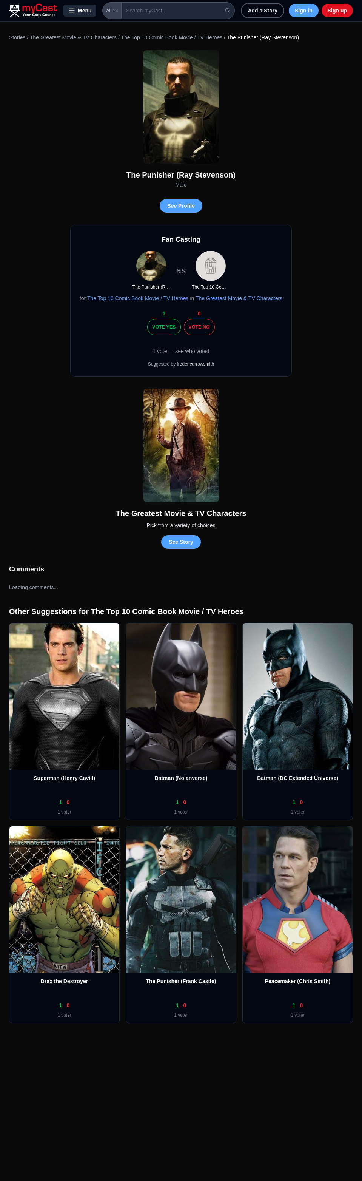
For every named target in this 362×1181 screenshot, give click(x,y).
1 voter (64, 812)
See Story (181, 542)
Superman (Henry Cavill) (64, 778)
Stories (17, 37)
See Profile (180, 206)
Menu (80, 10)
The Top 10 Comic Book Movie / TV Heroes (171, 37)
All (111, 10)
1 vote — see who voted (181, 351)
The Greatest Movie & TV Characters (73, 37)
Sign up (337, 11)
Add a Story (262, 11)
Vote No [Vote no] (199, 327)
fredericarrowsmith (195, 364)
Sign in (304, 11)
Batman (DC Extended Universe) (297, 778)
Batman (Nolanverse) (180, 778)
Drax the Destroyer (64, 981)
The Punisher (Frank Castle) (181, 981)
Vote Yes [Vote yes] (164, 327)
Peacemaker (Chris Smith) (298, 981)
